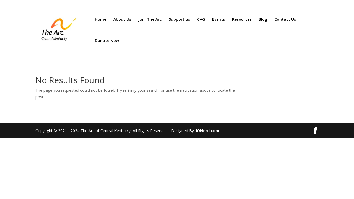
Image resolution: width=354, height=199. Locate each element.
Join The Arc (150, 19)
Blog (263, 19)
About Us (122, 19)
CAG (201, 19)
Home (100, 19)
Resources (241, 19)
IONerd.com (207, 130)
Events (218, 19)
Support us (179, 19)
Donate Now (107, 41)
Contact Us (285, 19)
